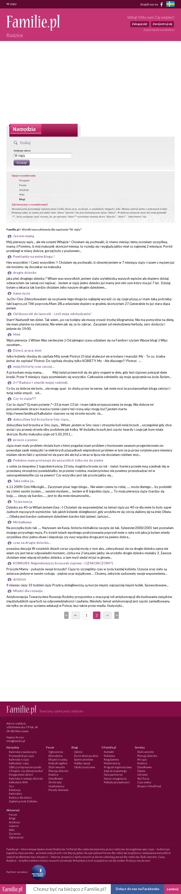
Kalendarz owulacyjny (23, 751)
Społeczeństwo (83, 759)
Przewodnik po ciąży (21, 755)
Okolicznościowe (84, 767)
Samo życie (21, 293)
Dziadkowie (55, 778)
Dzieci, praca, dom (27, 350)
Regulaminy (111, 759)
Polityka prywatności (117, 782)
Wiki (21, 194)
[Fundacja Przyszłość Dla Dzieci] (37, 871)
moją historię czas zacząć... (33, 366)
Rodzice (53, 774)
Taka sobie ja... (24, 481)
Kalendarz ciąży (19, 759)
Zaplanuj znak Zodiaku (23, 801)
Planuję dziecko (58, 770)
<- (75, 615)
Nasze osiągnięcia (115, 778)
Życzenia (15, 833)
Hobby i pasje (82, 763)
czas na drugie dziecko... (32, 543)
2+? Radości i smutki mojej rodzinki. (40, 382)
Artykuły (24, 189)
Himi (16, 334)
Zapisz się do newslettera (159, 30)
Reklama (109, 755)
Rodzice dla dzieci (20, 797)
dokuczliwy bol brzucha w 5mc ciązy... (41, 419)
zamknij (173, 889)
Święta (141, 770)
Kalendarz (15, 793)
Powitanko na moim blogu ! (34, 256)
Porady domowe (58, 789)
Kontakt (109, 751)
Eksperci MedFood (149, 786)
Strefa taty (55, 782)
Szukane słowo (22, 150)
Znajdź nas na (152, 4)
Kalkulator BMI (18, 782)
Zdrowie (142, 774)
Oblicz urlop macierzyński (25, 767)
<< (66, 615)
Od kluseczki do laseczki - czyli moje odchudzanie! (52, 314)
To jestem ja (22, 502)
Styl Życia (143, 778)
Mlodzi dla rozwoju (28, 591)
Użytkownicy (56, 786)
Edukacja (15, 789)
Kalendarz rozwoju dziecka (26, 778)
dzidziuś (19, 579)
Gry (11, 786)
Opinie (78, 751)
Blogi (22, 199)
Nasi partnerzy (113, 774)
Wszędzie (24, 180)
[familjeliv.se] (170, 4)
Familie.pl (12, 229)
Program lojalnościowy (118, 767)
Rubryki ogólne (58, 763)
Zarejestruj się (162, 24)
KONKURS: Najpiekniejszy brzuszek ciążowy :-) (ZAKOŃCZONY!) (63, 563)
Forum (22, 185)
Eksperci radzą (57, 759)
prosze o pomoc (25, 440)
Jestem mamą (23, 236)
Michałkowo (22, 522)
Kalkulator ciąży (19, 763)
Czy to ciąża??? (24, 399)
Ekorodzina (55, 755)
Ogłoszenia (55, 751)
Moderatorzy (112, 763)
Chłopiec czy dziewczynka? (26, 770)
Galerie (14, 826)
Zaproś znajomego (115, 770)
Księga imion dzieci (21, 774)
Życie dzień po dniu (86, 755)
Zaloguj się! (139, 24)
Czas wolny (144, 782)
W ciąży (142, 759)
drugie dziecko (24, 273)
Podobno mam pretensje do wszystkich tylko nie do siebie (58, 460)
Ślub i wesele (56, 767)
